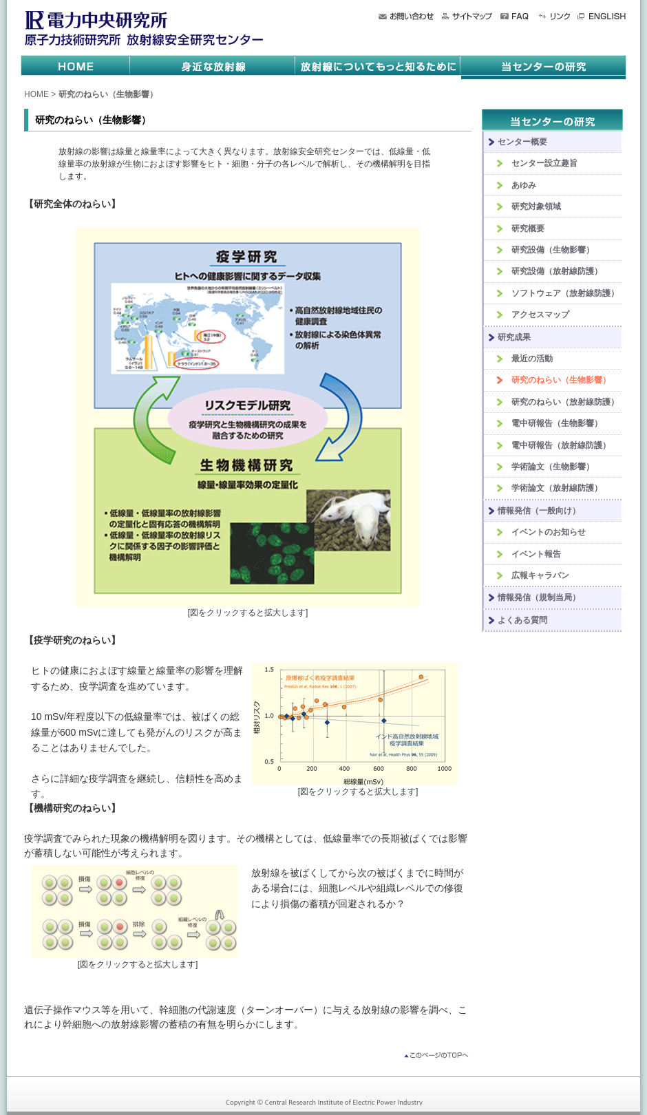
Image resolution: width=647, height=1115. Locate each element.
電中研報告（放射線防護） (561, 445)
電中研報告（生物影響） (556, 423)
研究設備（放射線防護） (556, 271)
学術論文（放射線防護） (556, 488)
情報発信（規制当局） (539, 597)
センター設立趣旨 (544, 163)
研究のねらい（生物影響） (561, 380)
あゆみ (523, 185)
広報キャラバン (540, 575)
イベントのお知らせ (548, 532)
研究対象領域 (536, 206)
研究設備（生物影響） (552, 250)
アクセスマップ (540, 314)
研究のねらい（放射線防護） (565, 402)
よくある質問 (522, 620)
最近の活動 (532, 358)
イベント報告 (536, 554)
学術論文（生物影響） (552, 466)
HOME (36, 94)
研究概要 (527, 228)
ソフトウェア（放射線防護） (565, 293)
